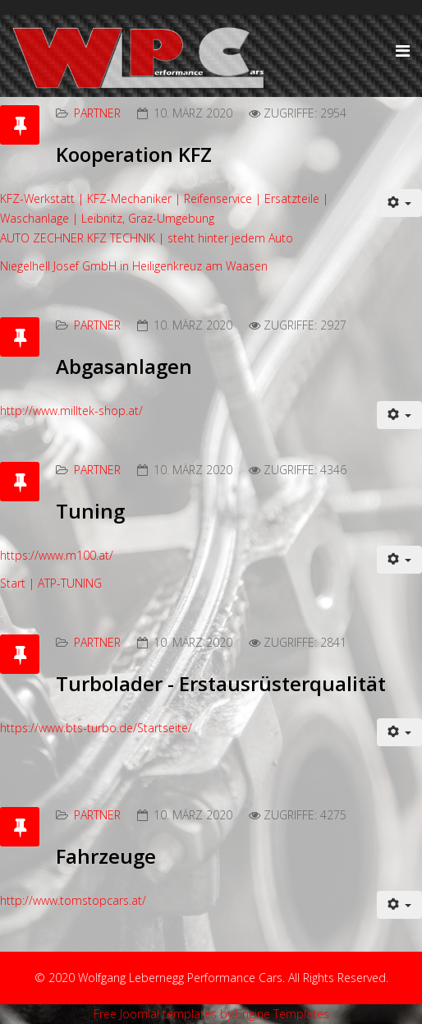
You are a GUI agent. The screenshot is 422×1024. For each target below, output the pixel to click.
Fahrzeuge (106, 855)
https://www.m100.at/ (56, 555)
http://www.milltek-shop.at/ (71, 410)
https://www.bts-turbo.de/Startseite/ (96, 728)
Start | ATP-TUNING (51, 583)
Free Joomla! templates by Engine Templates (211, 1014)
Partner (97, 113)
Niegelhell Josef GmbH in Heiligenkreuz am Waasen (134, 266)
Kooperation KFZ (134, 154)
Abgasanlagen (124, 366)
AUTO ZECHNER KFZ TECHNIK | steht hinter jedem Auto (146, 238)
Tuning (90, 510)
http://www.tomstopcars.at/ (73, 900)
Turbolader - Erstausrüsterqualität (221, 683)
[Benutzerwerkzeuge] (400, 203)
